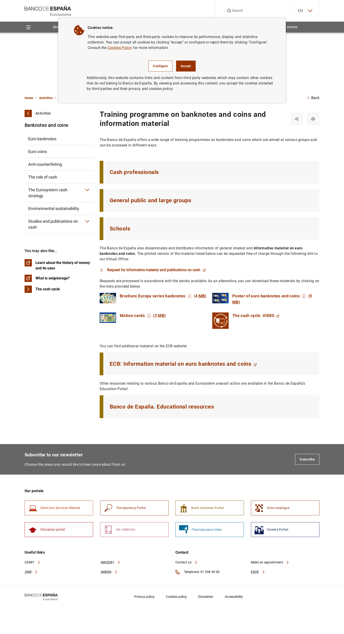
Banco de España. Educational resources (162, 407)
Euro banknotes (42, 138)
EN (305, 10)
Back (313, 98)
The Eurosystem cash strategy (47, 192)
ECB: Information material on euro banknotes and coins (183, 364)
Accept (186, 66)
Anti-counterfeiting (45, 164)
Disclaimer (205, 596)
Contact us (186, 562)
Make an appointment (270, 562)
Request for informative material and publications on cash (156, 270)
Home (29, 98)
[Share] (296, 118)
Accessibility (234, 596)
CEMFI (32, 562)
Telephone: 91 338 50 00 (197, 572)
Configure (160, 66)
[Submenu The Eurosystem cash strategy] (87, 190)
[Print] (313, 118)
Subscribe (307, 459)
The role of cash (42, 177)
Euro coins (37, 151)
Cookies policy (176, 596)
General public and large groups (150, 200)
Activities (46, 98)
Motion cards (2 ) (143, 315)
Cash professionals (134, 172)
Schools (120, 228)
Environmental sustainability (53, 208)
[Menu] (28, 27)
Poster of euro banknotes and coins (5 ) (272, 299)
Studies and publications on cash (53, 224)
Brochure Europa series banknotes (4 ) (163, 296)
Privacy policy (144, 596)
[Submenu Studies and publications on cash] (87, 221)
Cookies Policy (120, 48)
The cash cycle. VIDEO (255, 315)
